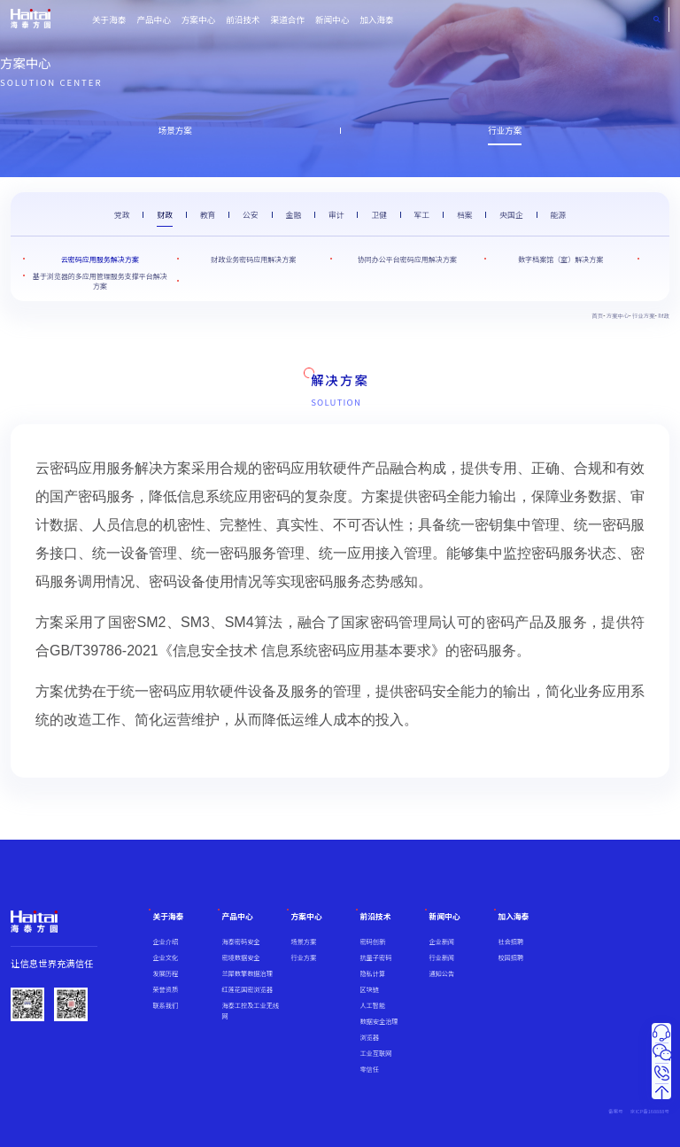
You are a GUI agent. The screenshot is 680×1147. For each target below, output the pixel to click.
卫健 (379, 215)
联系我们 (165, 1005)
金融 (293, 215)
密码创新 (372, 941)
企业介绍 (165, 941)
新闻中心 (332, 19)
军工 (422, 215)
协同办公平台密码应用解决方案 (407, 259)
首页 (597, 316)
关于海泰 (109, 19)
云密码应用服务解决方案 (100, 259)
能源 (558, 215)
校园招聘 (510, 957)
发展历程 (165, 973)
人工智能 (372, 1005)
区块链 (369, 989)
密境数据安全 (240, 957)
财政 (165, 215)
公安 (251, 215)
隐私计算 (372, 973)
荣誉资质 (165, 989)
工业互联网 (375, 1053)
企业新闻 (441, 941)
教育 (208, 215)
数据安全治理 (378, 1021)
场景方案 (175, 130)
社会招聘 (510, 941)
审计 (336, 215)
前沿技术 (242, 19)
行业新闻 (441, 957)
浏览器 (369, 1037)
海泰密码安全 (240, 941)
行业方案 (505, 130)
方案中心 (198, 19)
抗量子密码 (375, 957)
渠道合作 (288, 19)
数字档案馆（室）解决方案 (560, 259)
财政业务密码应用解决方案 (253, 259)
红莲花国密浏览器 (247, 989)
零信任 (369, 1069)
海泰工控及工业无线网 (250, 1010)
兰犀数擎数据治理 (247, 973)
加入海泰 (376, 19)
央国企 (510, 215)
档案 (465, 215)
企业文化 (165, 957)
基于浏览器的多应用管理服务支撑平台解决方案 (100, 281)
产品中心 (153, 19)
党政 (122, 215)
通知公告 (441, 973)
